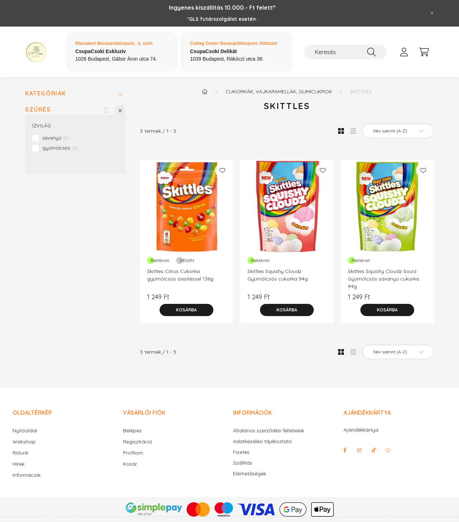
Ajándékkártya (361, 430)
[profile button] (404, 52)
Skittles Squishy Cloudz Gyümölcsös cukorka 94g (277, 275)
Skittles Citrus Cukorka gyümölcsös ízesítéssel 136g (180, 275)
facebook (345, 450)
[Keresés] (345, 52)
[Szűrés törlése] (105, 109)
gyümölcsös (60, 148)
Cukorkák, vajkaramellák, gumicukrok (279, 91)
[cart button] (424, 52)
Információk (27, 475)
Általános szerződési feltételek (268, 431)
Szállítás (242, 463)
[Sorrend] (398, 131)
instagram (359, 450)
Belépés (132, 430)
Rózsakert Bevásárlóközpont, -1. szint (113, 43)
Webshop (24, 441)
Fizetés (241, 452)
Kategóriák (45, 93)
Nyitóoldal (25, 430)
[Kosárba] (186, 310)
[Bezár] (432, 13)
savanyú (55, 138)
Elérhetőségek (249, 474)
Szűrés (38, 109)
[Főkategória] (205, 91)
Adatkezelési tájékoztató (262, 441)
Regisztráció (137, 441)
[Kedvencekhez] (222, 170)
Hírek (18, 464)
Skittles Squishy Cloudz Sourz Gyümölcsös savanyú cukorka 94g (383, 279)
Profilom (133, 453)
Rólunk (20, 453)
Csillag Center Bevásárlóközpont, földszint (233, 43)
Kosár (130, 464)
